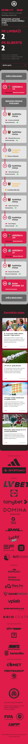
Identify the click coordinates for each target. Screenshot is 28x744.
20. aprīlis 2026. (15, 411)
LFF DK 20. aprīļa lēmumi (12, 365)
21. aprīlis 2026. (15, 346)
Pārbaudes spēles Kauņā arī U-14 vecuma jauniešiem (15, 430)
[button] (14, 65)
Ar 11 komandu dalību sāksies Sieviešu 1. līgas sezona (13, 334)
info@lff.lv (12, 709)
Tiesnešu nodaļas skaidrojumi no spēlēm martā (14, 398)
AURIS (18, 736)
